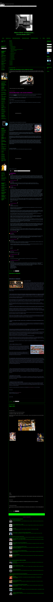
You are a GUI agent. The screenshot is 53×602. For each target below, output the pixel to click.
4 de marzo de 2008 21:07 (13, 185)
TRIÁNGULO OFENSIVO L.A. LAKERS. (3, 135)
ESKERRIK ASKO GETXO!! (3, 103)
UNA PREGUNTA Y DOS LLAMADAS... (3, 92)
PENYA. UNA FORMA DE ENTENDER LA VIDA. (3, 95)
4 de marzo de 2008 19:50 (13, 180)
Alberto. (11, 233)
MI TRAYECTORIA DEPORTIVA (17, 520)
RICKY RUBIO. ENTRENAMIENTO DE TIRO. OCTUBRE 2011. (3, 141)
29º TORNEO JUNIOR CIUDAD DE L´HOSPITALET (3, 190)
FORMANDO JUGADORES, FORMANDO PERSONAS (3, 87)
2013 (10, 44)
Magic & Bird (12, 51)
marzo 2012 (12, 58)
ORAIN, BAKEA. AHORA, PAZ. (3, 101)
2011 (10, 60)
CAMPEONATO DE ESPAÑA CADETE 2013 (3, 56)
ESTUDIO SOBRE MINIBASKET (3, 133)
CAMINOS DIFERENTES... (3, 113)
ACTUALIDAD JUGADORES (3, 69)
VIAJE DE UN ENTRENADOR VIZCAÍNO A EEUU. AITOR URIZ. (3, 116)
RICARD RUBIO (3, 180)
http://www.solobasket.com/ (31, 387)
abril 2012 (12, 57)
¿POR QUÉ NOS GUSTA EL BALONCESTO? (3, 110)
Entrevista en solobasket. (14, 278)
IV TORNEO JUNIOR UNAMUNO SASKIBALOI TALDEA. (20, 546)
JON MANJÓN (3, 65)
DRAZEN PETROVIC (3, 177)
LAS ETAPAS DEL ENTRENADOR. (3, 111)
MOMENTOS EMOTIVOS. (2, 105)
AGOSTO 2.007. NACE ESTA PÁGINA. (3, 118)
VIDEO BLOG (14, 576)
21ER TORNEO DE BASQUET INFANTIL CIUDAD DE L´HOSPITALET (3, 193)
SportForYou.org (8, 38)
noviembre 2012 (13, 47)
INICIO (3, 38)
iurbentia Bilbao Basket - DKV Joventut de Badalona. (19, 538)
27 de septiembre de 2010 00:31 (14, 260)
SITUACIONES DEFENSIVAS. (3, 156)
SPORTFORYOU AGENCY (34, 38)
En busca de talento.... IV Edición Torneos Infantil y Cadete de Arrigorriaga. (22, 532)
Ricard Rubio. (14, 528)
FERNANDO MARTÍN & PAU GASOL (3, 178)
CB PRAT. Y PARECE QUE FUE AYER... (3, 96)
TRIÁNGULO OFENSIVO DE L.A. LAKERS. (18, 524)
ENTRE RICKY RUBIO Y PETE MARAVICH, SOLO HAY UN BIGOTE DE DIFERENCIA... (3, 84)
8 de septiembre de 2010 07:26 (14, 254)
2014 (10, 43)
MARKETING (48, 38)
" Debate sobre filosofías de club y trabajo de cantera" (21, 69)
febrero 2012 (12, 59)
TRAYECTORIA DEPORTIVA (16, 38)
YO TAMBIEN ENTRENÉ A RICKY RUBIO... (3, 107)
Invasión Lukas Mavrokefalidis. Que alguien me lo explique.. (20, 584)
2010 (10, 61)
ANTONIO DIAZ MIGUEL (3, 175)
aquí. (18, 393)
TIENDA (44, 38)
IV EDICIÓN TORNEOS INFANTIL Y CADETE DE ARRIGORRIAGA (3, 196)
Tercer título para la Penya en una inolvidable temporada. (20, 550)
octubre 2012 (12, 48)
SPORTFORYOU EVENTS (25, 38)
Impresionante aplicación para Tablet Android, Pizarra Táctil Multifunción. (18, 573)
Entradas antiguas (41, 514)
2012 (10, 45)
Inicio (27, 514)
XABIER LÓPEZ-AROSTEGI (3, 61)
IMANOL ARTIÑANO (3, 60)
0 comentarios (11, 401)
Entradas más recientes (12, 514)
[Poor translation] (3, 5)
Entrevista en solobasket (14, 50)
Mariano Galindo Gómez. (18, 392)
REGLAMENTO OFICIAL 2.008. (3, 158)
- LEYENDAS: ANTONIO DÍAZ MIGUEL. (18, 592)
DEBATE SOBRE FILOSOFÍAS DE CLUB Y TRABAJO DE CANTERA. (3, 99)
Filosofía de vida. (15, 561)
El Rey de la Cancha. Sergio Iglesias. (17, 588)
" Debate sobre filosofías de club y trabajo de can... (17, 49)
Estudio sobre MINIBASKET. (16, 554)
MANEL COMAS (3, 174)
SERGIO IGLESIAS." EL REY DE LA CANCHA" (3, 64)
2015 (10, 42)
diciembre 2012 (13, 46)
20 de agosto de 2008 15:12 (13, 250)
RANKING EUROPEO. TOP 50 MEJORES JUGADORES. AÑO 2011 (3, 138)
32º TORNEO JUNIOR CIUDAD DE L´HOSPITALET (3, 188)
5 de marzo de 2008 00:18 (13, 203)
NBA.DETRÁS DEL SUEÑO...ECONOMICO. (3, 90)
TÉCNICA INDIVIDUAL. (2, 151)
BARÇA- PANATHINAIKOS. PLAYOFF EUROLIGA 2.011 (3, 144)
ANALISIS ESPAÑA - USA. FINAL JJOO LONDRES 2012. (20, 542)
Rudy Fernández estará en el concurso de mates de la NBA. (16, 536)
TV (40, 38)
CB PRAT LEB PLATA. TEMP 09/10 (3, 146)
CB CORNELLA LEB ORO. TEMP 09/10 (3, 148)
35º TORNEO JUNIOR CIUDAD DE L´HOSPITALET (3, 185)
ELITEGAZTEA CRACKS (3, 54)
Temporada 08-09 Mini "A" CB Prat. (17, 580)
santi (11, 174)
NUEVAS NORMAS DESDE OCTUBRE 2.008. (3, 160)
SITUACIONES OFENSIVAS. (3, 154)
